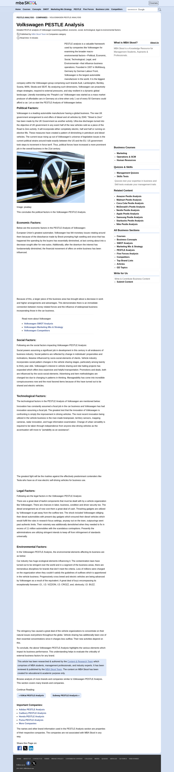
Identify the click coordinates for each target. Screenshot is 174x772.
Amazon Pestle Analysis (128, 196)
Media (96, 758)
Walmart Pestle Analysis (129, 200)
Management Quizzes (128, 173)
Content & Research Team (80, 661)
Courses (154, 3)
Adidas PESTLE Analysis (32, 709)
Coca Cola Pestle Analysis (130, 203)
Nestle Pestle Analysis (127, 210)
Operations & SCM (126, 157)
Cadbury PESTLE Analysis (32, 713)
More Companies (27, 723)
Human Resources (126, 160)
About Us (154, 43)
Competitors (123, 257)
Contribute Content (74, 758)
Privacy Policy (57, 758)
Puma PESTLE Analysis (31, 720)
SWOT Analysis (125, 243)
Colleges (88, 758)
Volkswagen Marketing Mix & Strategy (43, 327)
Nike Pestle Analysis (127, 224)
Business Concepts (127, 239)
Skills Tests (123, 176)
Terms (46, 758)
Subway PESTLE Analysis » (66, 695)
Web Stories (134, 758)
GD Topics (122, 267)
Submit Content (125, 282)
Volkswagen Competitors (37, 330)
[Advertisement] (39, 61)
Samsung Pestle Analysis (129, 217)
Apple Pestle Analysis (127, 214)
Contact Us (37, 758)
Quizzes (105, 758)
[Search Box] (142, 9)
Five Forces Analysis (127, 253)
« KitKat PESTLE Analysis (31, 695)
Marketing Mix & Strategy (130, 246)
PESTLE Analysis (126, 250)
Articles (121, 264)
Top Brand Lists (125, 260)
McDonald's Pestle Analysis (130, 207)
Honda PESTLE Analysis (31, 716)
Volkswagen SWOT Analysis (38, 323)
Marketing (122, 153)
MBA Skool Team (39, 34)
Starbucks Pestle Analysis (130, 221)
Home (19, 758)
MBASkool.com (29, 768)
